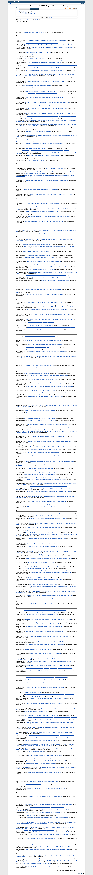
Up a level (18, 7)
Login (10, 3)
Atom (66, 8)
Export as (17, 8)
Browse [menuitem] (19, 1)
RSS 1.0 (70, 8)
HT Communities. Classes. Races (29, 13)
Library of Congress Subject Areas (24, 11)
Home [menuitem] (10, 1)
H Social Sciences (24, 12)
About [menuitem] (15, 1)
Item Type (50, 17)
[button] (34, 9)
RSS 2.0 (75, 8)
